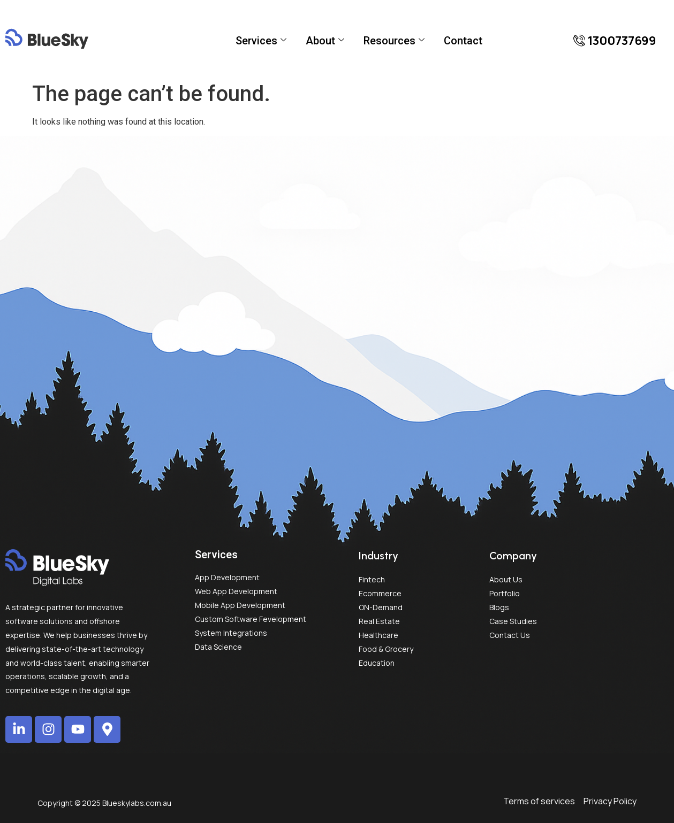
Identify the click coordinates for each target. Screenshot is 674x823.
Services (261, 40)
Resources (394, 40)
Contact (463, 40)
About (325, 40)
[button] (614, 40)
